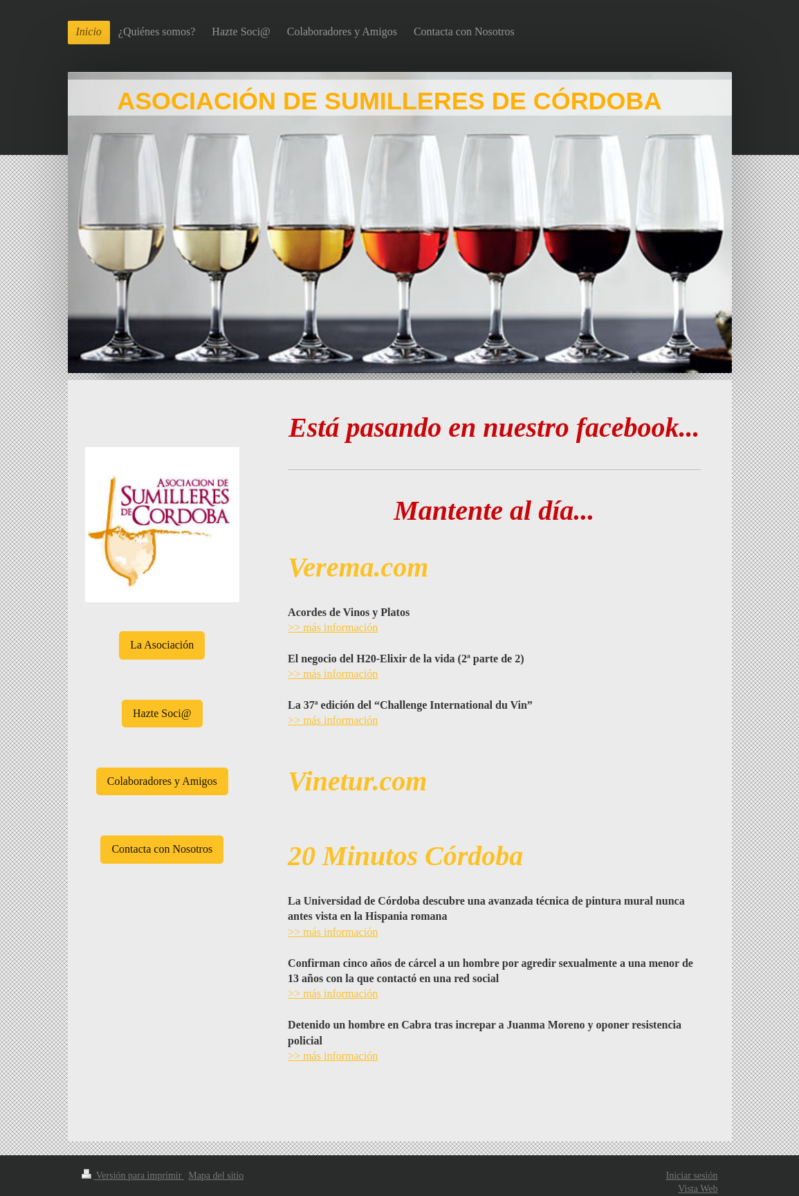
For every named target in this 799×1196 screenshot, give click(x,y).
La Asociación (162, 645)
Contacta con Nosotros (161, 849)
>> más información (333, 627)
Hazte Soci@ (162, 713)
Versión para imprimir (133, 1175)
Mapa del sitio (216, 1175)
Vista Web (697, 1189)
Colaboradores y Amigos (162, 781)
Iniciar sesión (691, 1175)
